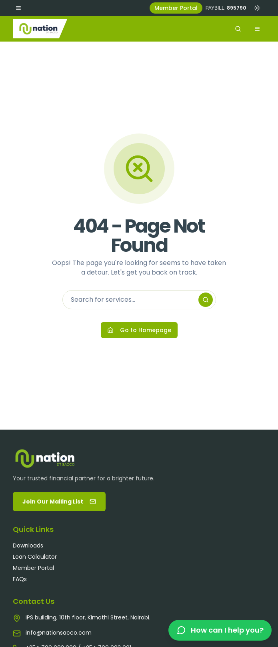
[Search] (205, 300)
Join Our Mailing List (59, 502)
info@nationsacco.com (59, 633)
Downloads (28, 545)
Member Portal (176, 8)
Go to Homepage (139, 330)
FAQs (20, 579)
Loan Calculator (35, 557)
